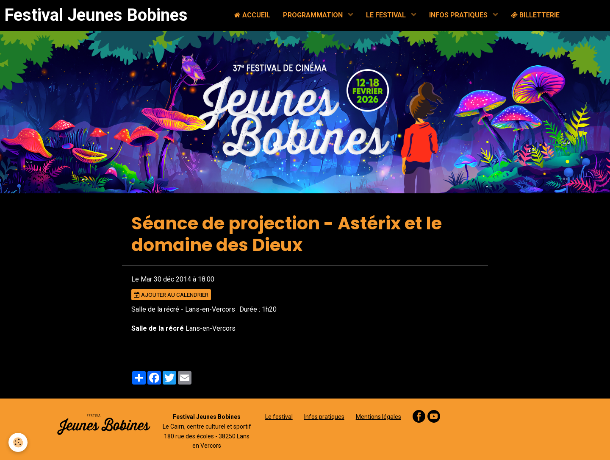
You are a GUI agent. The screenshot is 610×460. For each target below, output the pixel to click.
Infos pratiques (324, 416)
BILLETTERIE (535, 15)
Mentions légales (378, 416)
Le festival (279, 416)
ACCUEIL (252, 15)
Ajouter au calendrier (171, 294)
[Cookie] (18, 442)
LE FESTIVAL (387, 15)
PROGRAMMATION (313, 15)
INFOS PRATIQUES (459, 15)
